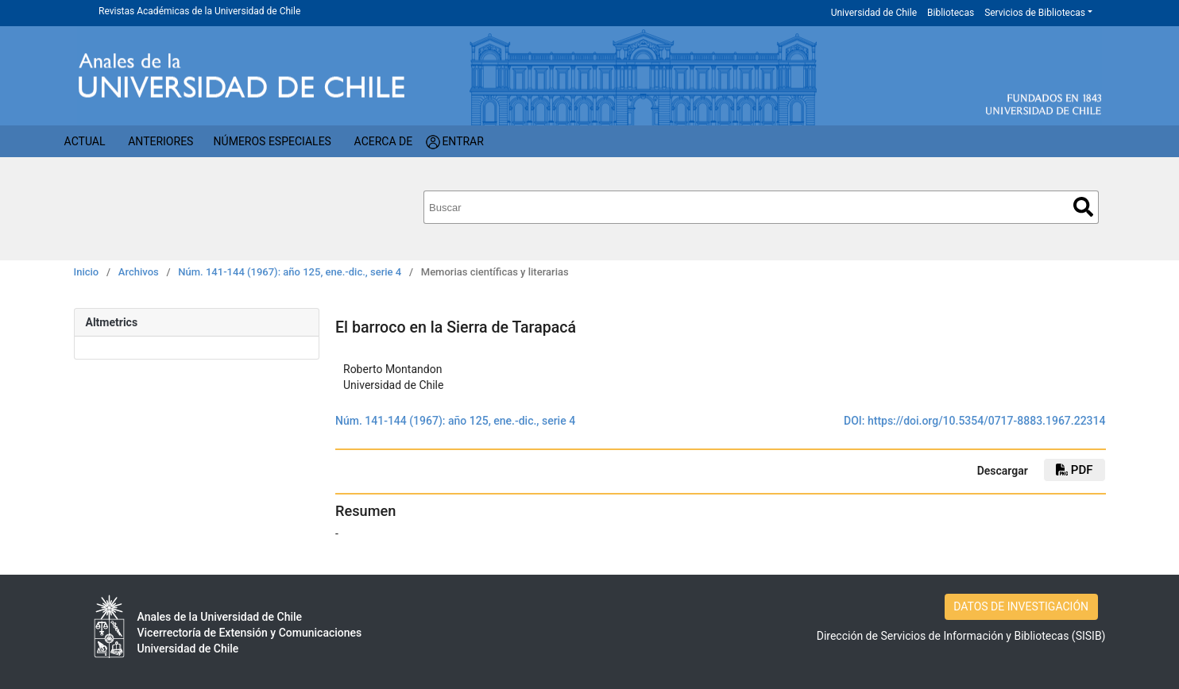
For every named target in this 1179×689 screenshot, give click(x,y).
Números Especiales (272, 141)
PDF (1074, 470)
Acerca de (383, 141)
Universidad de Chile (874, 12)
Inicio (86, 272)
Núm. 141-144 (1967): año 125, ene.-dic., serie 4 (289, 272)
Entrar (463, 141)
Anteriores (160, 141)
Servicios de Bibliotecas (1034, 12)
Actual (85, 141)
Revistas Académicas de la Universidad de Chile (199, 11)
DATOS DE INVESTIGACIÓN (1020, 606)
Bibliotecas (950, 12)
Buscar (1083, 207)
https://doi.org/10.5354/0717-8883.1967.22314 (987, 420)
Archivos (138, 272)
